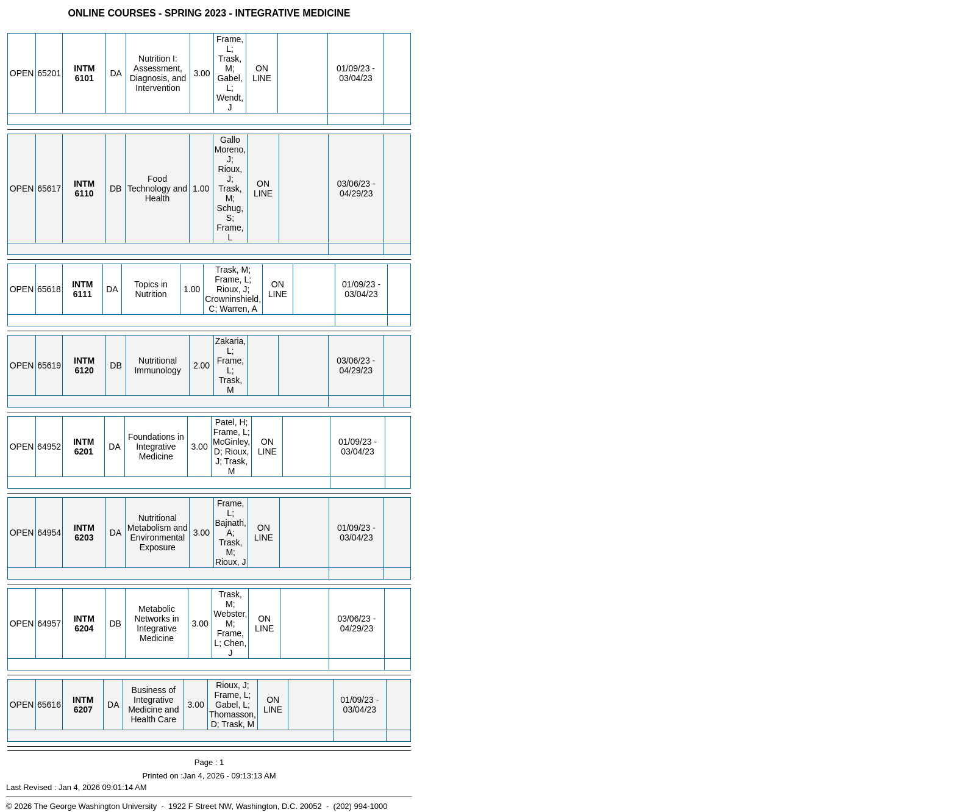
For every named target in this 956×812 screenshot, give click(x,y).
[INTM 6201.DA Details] (83, 451)
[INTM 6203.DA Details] (83, 537)
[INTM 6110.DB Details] (83, 193)
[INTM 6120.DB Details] (84, 370)
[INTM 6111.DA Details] (82, 294)
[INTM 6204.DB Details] (83, 628)
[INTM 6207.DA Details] (83, 709)
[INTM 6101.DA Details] (84, 78)
